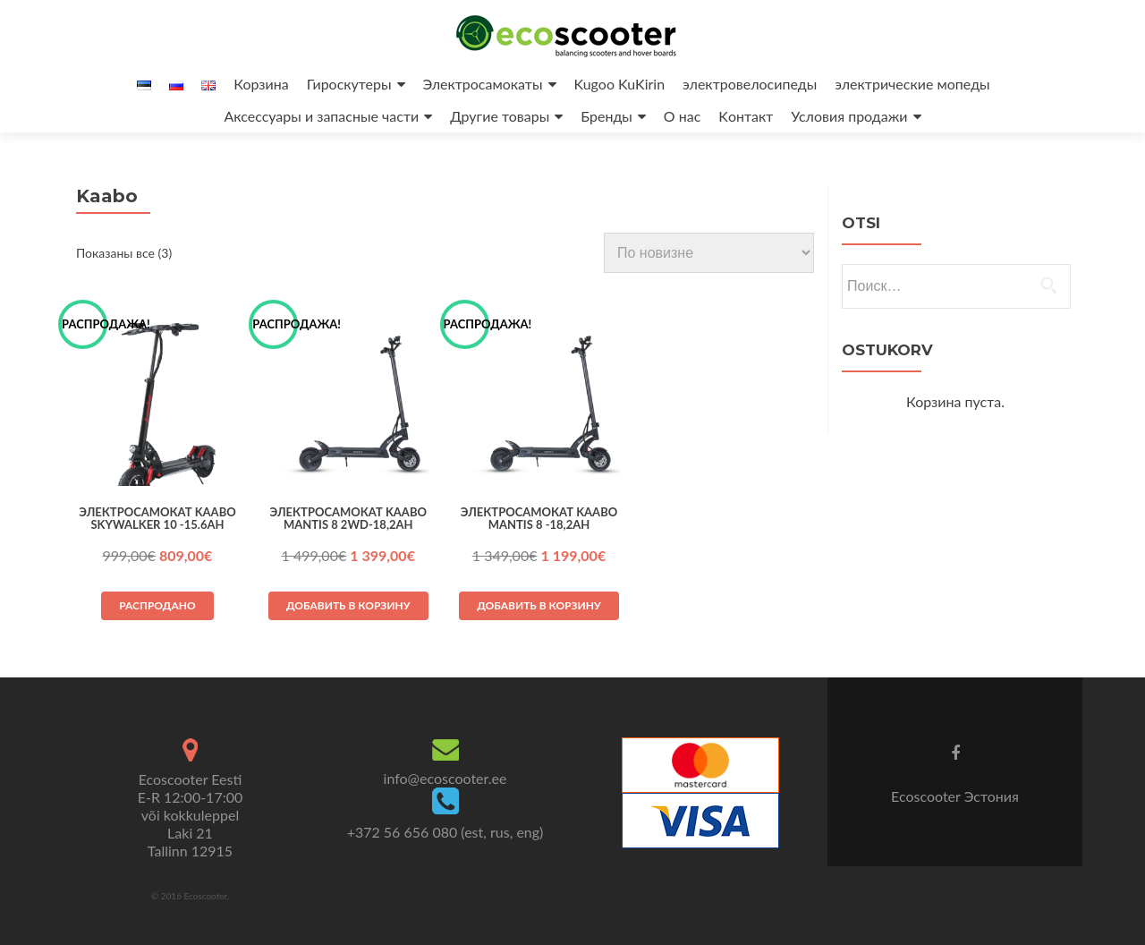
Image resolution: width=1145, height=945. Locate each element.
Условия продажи (849, 115)
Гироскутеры (349, 83)
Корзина (260, 83)
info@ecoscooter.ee (445, 778)
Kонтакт (745, 115)
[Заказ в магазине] (709, 253)
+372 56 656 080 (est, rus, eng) (445, 831)
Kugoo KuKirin (620, 83)
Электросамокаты (483, 83)
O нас (682, 115)
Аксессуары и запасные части (321, 115)
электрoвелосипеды (750, 83)
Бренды (606, 115)
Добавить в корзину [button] (348, 605)
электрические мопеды (912, 83)
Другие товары (499, 115)
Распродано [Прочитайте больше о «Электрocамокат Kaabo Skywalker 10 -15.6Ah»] (157, 605)
